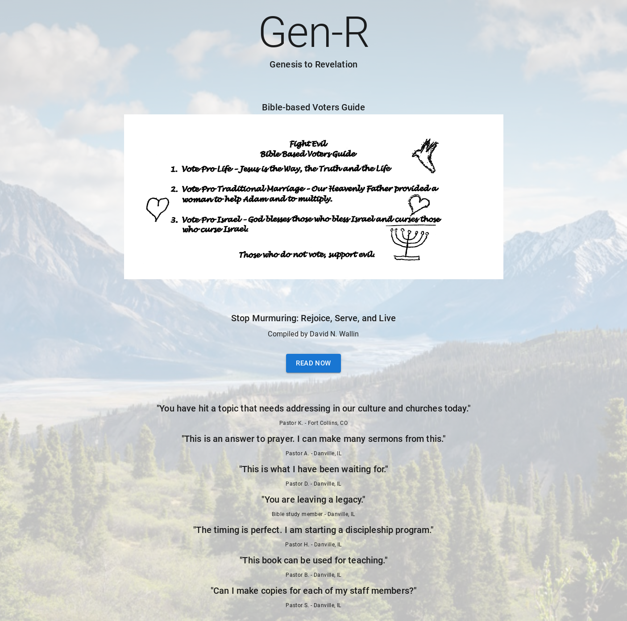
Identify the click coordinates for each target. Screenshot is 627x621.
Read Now (313, 363)
